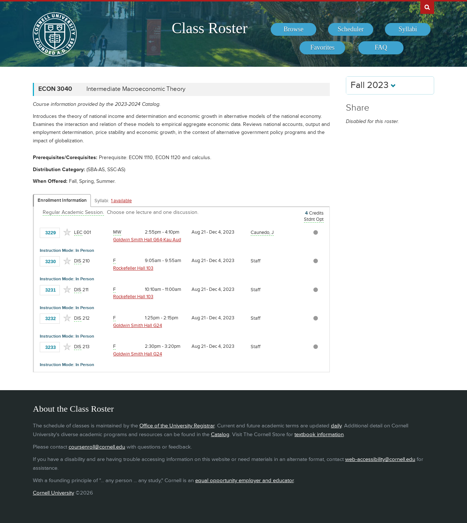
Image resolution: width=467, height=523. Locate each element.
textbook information (319, 434)
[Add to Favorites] (67, 232)
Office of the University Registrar (177, 425)
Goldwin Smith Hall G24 (137, 325)
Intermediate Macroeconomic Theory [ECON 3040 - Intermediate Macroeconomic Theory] (135, 89)
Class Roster (209, 28)
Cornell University (53, 492)
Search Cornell (427, 7)
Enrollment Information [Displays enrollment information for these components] (62, 200)
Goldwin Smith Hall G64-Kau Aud (147, 240)
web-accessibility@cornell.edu (380, 459)
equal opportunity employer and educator (244, 480)
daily (336, 425)
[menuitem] (293, 29)
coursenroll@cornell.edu (97, 446)
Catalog (220, 434)
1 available (121, 200)
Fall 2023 (373, 85)
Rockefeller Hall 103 (133, 268)
